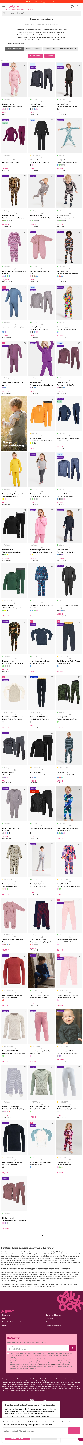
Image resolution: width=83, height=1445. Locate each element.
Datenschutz (50, 1318)
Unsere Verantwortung (53, 1325)
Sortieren (50, 56)
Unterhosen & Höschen (67, 49)
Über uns (49, 1329)
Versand (4, 1325)
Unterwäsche (39, 24)
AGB (3, 1318)
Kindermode (29, 24)
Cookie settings (51, 1322)
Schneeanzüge (6, 1286)
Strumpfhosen (49, 49)
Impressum (5, 1329)
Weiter (48, 1235)
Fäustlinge (23, 1286)
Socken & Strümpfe (33, 49)
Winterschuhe (38, 1286)
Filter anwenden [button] (35, 56)
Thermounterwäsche (51, 24)
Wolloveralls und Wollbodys (10, 1279)
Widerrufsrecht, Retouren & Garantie (14, 1322)
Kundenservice (6, 1315)
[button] (3, 6)
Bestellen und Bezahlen (53, 1315)
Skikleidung (15, 1286)
